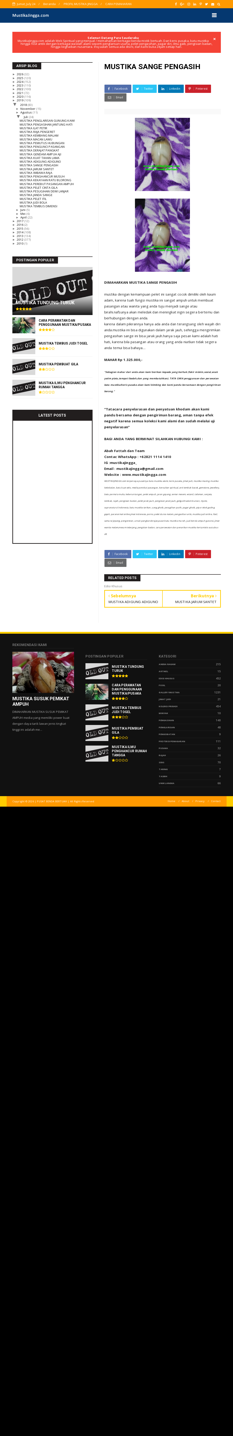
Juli (26, 117)
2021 (20, 93)
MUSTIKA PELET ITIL (33, 199)
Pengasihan (166, 720)
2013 (20, 236)
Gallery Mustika (169, 692)
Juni (23, 210)
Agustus (26, 112)
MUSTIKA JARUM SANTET (37, 169)
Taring (163, 769)
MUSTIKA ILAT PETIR (33, 128)
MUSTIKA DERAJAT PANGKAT (39, 150)
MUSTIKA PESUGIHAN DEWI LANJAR (44, 191)
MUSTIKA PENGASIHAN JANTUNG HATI (46, 124)
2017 (20, 221)
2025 (20, 78)
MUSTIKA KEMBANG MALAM (39, 135)
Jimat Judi (165, 699)
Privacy (200, 801)
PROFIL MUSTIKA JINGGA (81, 4)
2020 (20, 96)
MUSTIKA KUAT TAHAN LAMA (40, 158)
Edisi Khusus (166, 678)
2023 (20, 85)
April (23, 217)
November (28, 109)
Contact (216, 801)
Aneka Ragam (167, 664)
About (185, 801)
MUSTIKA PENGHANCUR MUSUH (42, 176)
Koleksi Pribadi (168, 706)
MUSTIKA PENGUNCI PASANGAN (42, 147)
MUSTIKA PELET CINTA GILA (39, 188)
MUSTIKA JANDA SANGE (36, 195)
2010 (20, 243)
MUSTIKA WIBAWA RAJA (36, 173)
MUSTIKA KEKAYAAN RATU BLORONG (45, 180)
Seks (161, 762)
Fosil (162, 685)
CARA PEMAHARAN (118, 4)
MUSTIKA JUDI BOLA (33, 202)
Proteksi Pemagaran (172, 741)
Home (171, 801)
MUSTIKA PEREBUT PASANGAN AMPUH (47, 184)
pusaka (163, 748)
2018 (23, 105)
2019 (20, 100)
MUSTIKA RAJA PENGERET (37, 132)
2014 (20, 232)
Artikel (163, 671)
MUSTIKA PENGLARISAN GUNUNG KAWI (47, 121)
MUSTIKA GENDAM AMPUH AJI (40, 154)
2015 (20, 228)
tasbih (163, 776)
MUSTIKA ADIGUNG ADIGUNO (40, 161)
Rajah (162, 755)
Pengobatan (167, 734)
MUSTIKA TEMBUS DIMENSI (38, 206)
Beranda (49, 4)
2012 (20, 239)
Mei (23, 214)
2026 (20, 74)
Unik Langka (166, 783)
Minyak (163, 713)
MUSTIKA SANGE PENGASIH (39, 165)
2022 (20, 89)
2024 (20, 82)
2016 (20, 225)
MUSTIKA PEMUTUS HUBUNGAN (42, 143)
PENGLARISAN (167, 727)
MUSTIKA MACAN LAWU (36, 139)
